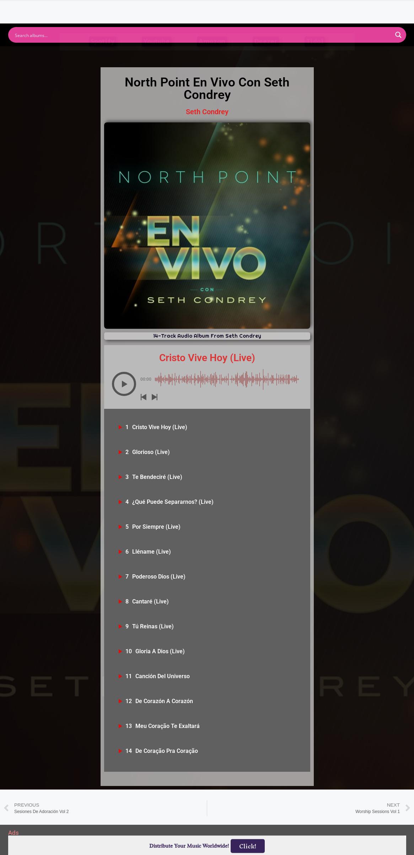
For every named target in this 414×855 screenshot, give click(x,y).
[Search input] (202, 35)
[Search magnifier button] (398, 35)
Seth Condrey (207, 111)
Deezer (265, 55)
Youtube (157, 55)
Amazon (212, 55)
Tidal (314, 55)
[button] (124, 384)
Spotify (102, 55)
